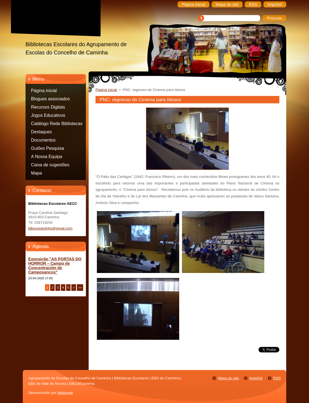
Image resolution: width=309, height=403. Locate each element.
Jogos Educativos (48, 115)
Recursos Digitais (48, 107)
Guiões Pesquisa (47, 148)
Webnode (65, 393)
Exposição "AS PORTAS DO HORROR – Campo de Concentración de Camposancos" (55, 265)
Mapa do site (228, 378)
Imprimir (256, 378)
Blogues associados (50, 98)
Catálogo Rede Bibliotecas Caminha (57, 124)
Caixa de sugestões (50, 164)
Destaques (41, 131)
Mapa (36, 173)
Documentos (43, 140)
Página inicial (44, 90)
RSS (277, 378)
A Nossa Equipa (46, 156)
